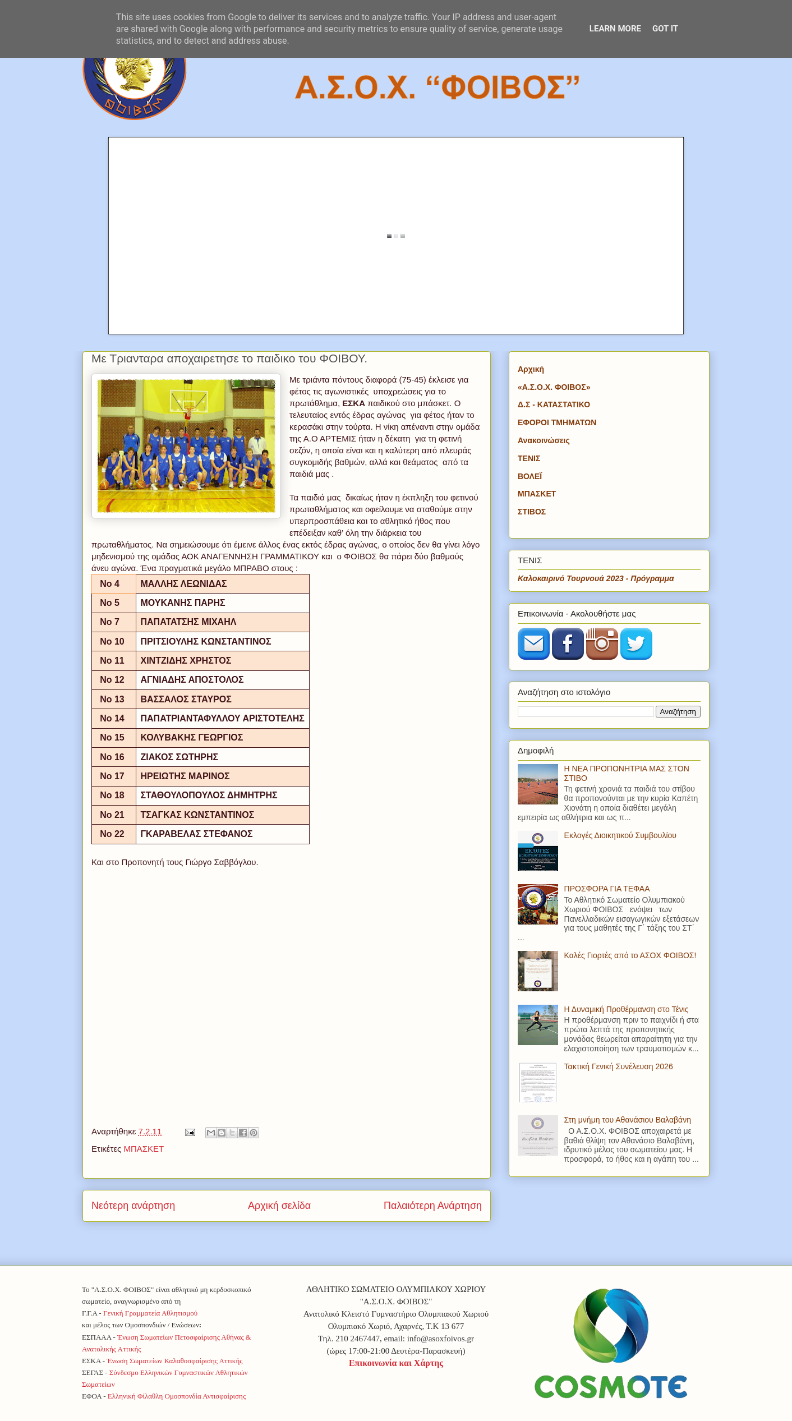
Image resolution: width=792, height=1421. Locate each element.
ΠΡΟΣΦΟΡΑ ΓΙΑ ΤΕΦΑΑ (607, 888)
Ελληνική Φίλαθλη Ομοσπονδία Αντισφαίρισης (177, 1396)
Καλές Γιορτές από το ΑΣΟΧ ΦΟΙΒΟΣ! (630, 955)
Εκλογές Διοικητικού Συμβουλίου (620, 835)
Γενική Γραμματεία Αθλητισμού (150, 1313)
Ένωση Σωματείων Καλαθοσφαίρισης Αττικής (174, 1360)
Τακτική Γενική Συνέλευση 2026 (618, 1066)
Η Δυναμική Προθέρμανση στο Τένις (626, 1009)
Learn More (615, 29)
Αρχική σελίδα (279, 1205)
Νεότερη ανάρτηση (133, 1205)
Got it (665, 29)
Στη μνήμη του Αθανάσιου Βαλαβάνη (627, 1119)
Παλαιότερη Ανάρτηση (433, 1205)
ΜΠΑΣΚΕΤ (143, 1148)
